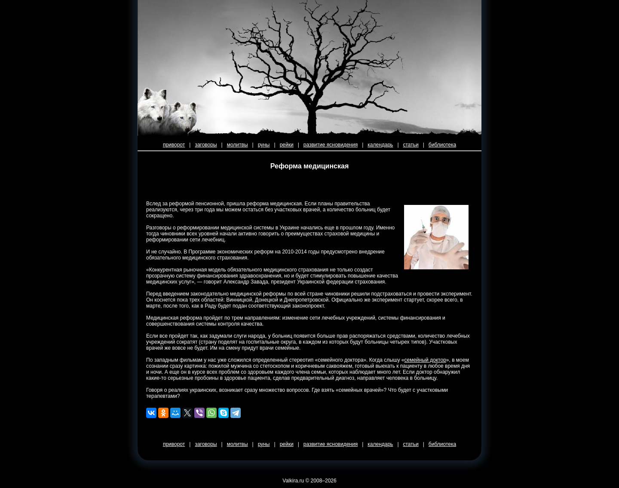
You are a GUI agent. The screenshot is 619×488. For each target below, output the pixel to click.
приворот (174, 145)
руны (264, 145)
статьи (411, 145)
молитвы (237, 145)
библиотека (442, 145)
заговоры (206, 145)
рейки (287, 145)
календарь (380, 145)
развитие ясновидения (330, 145)
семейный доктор (425, 360)
